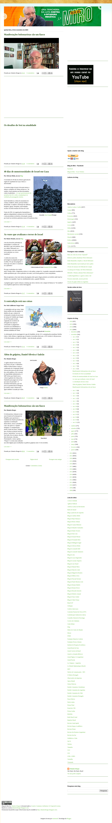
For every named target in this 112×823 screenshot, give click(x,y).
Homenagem (70, 219)
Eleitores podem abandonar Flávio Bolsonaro (79, 258)
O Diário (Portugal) (72, 675)
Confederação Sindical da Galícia (76, 615)
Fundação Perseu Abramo (74, 642)
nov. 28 (75, 339)
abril (72, 442)
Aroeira (46, 387)
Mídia (69, 228)
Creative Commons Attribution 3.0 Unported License (45, 806)
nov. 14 (75, 393)
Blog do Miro (5, 806)
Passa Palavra (71, 699)
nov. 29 (75, 337)
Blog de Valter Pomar (73, 600)
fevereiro (73, 447)
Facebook (70, 169)
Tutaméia (70, 747)
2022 (71, 453)
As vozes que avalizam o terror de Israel (23, 234)
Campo (69, 210)
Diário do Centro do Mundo (75, 630)
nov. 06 (75, 412)
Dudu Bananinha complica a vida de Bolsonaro (80, 261)
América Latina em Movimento (76, 506)
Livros (69, 225)
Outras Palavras (71, 684)
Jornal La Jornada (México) (75, 654)
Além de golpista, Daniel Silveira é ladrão (24, 354)
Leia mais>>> (8, 222)
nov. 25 (75, 347)
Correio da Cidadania (73, 621)
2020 (71, 458)
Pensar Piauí (70, 705)
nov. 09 (75, 406)
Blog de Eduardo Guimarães (75, 528)
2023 (71, 329)
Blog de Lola (71, 555)
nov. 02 (75, 422)
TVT (68, 750)
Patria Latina (71, 702)
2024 (71, 327)
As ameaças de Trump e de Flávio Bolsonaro (79, 270)
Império (69, 222)
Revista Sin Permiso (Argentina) (76, 732)
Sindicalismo (71, 243)
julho (72, 434)
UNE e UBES (71, 756)
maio (72, 439)
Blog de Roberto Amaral (74, 594)
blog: (21, 176)
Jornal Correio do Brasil (74, 651)
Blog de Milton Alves (73, 576)
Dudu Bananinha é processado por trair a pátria (80, 264)
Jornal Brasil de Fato (73, 648)
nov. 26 (75, 345)
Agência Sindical (72, 504)
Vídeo (69, 246)
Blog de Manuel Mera (73, 567)
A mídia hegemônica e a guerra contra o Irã (79, 276)
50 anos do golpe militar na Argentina (77, 282)
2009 (71, 488)
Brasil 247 (70, 603)
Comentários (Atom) (36, 465)
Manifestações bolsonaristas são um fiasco (24, 34)
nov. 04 (75, 417)
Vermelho (70, 759)
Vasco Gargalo (48, 215)
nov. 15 (75, 390)
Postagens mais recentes (12, 459)
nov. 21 (75, 355)
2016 (71, 469)
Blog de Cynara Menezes (74, 525)
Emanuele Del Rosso (49, 267)
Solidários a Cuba (72, 738)
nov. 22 (75, 353)
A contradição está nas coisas (18, 301)
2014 (71, 474)
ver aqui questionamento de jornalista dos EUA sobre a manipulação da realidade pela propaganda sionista (17, 195)
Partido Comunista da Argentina (76, 690)
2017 (71, 466)
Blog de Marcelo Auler (73, 570)
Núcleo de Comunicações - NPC (76, 672)
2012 (71, 480)
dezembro (74, 332)
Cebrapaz (70, 606)
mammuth (55, 818)
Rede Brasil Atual (72, 717)
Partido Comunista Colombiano (76, 687)
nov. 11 (75, 401)
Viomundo (70, 762)
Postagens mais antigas (55, 459)
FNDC (69, 636)
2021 (71, 456)
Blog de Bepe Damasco (73, 519)
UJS (68, 753)
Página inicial (34, 459)
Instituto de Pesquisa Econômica (76, 645)
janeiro (73, 450)
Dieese (69, 633)
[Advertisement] (84, 44)
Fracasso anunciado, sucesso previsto (77, 279)
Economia (70, 216)
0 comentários (30, 73)
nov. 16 (75, 369)
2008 (71, 490)
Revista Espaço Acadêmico (74, 726)
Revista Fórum (71, 729)
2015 (71, 471)
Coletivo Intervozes (72, 609)
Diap (68, 627)
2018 (71, 464)
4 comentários (30, 226)
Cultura (69, 213)
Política (69, 240)
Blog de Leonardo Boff (73, 549)
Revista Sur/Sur (71, 735)
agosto (73, 431)
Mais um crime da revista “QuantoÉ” (77, 255)
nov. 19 (75, 361)
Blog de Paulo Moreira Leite (75, 582)
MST (68, 669)
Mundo (69, 237)
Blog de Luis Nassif (72, 564)
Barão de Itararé (71, 510)
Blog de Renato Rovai (73, 588)
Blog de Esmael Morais (73, 537)
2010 (71, 485)
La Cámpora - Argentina (74, 663)
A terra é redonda (72, 501)
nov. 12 (75, 398)
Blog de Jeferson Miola (73, 546)
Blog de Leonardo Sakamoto (75, 552)
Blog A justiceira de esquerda (75, 513)
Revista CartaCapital (73, 723)
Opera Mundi (71, 681)
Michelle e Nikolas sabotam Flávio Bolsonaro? (80, 273)
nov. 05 (75, 414)
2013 (71, 477)
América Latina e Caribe (74, 207)
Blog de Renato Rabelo (73, 585)
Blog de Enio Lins (72, 534)
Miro (68, 231)
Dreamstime (47, 331)
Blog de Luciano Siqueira (74, 561)
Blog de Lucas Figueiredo (74, 558)
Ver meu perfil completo (74, 773)
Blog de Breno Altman (73, 522)
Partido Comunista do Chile (75, 693)
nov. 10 (75, 404)
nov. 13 (75, 396)
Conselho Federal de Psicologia (76, 618)
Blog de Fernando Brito (73, 540)
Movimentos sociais (72, 234)
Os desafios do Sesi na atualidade (81, 374)
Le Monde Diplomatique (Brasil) (76, 666)
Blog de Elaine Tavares (73, 531)
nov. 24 (75, 350)
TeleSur (69, 744)
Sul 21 (69, 741)
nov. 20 (75, 358)
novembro (74, 334)
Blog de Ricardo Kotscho (74, 591)
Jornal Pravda (71, 660)
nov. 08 (75, 409)
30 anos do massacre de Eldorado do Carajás (79, 267)
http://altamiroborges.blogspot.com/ (47, 810)
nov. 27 (75, 342)
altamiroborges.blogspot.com (21, 808)
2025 (71, 324)
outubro (73, 426)
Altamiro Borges (74, 769)
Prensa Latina (71, 711)
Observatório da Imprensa (74, 678)
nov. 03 (75, 420)
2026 (71, 321)
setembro (74, 428)
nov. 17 (75, 366)
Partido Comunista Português (75, 696)
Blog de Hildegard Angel (74, 543)
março (73, 444)
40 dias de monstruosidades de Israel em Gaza (26, 171)
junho (73, 436)
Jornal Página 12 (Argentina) (75, 657)
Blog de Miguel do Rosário (74, 573)
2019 (71, 461)
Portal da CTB (71, 708)
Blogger (69, 818)
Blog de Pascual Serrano (74, 579)
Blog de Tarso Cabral (73, 597)
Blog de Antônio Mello (73, 516)
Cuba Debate (71, 624)
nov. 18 (75, 363)
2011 (71, 482)
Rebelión (69, 714)
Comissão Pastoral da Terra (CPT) (76, 612)
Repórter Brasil (71, 720)
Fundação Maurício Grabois (75, 639)
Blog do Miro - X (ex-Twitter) (75, 172)
